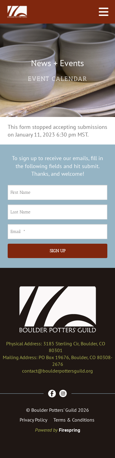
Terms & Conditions (73, 420)
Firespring (69, 430)
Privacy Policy (33, 420)
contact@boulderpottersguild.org (57, 371)
